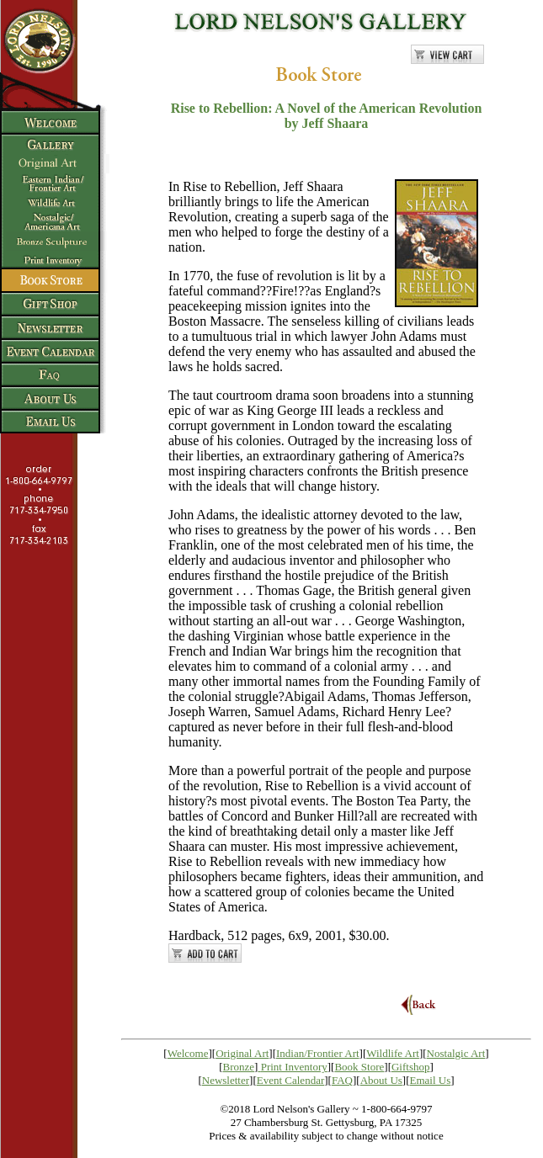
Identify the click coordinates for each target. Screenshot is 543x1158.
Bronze (239, 1066)
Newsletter (225, 1080)
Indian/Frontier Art (317, 1053)
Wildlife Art (392, 1053)
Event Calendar (291, 1080)
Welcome (188, 1053)
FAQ (342, 1080)
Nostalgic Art (456, 1053)
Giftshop (410, 1066)
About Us (381, 1080)
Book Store (359, 1066)
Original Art (242, 1053)
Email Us (430, 1080)
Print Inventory (294, 1066)
